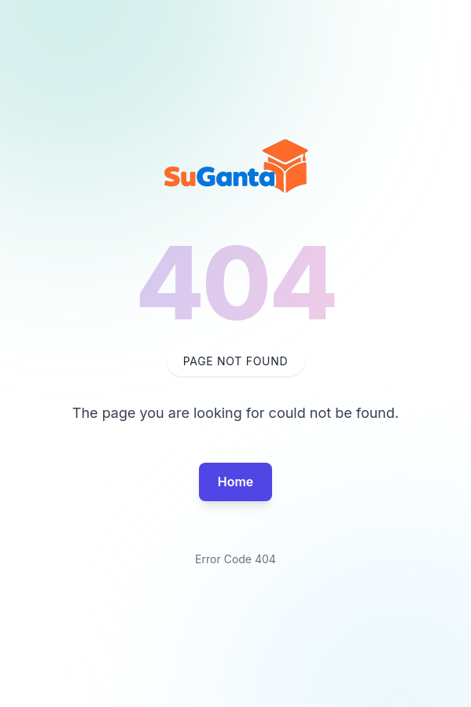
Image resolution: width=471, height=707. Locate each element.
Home (236, 481)
